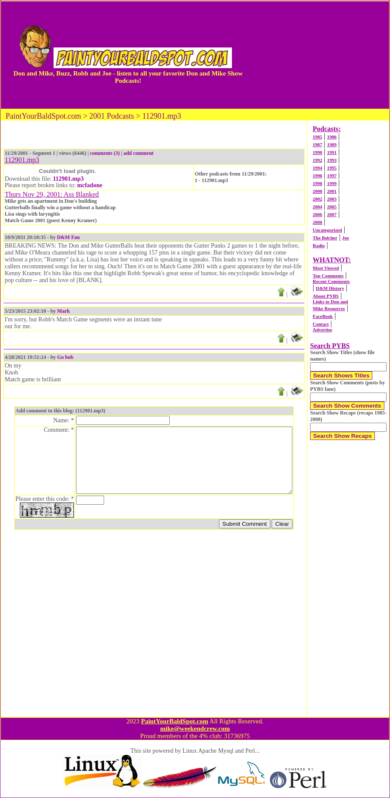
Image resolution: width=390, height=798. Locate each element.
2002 (317, 198)
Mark (63, 311)
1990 (317, 152)
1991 (331, 152)
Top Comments (328, 275)
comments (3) (105, 153)
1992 (317, 160)
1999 (331, 183)
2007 (331, 214)
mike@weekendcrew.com (195, 728)
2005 (331, 206)
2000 (317, 191)
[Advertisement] (319, 55)
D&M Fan (68, 237)
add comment (139, 153)
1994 (317, 167)
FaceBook (323, 316)
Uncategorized (327, 229)
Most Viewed (326, 267)
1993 (331, 160)
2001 (331, 191)
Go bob (65, 357)
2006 (317, 214)
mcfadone (89, 185)
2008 (317, 222)
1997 (331, 175)
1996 (317, 175)
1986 (331, 136)
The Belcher (325, 237)
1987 (317, 144)
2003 (331, 198)
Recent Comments (331, 281)
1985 (317, 136)
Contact (321, 324)
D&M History (330, 288)
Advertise (322, 329)
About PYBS (326, 295)
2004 (317, 206)
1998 (317, 183)
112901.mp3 (68, 179)
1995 (331, 167)
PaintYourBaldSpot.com (174, 721)
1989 (331, 144)
